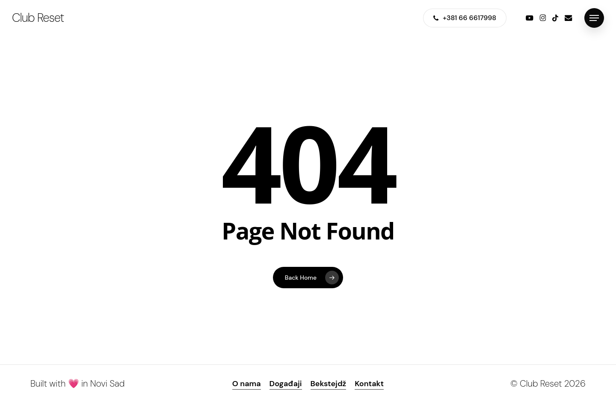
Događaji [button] (286, 383)
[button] (594, 18)
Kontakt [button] (369, 383)
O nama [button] (246, 383)
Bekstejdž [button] (328, 383)
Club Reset (38, 18)
